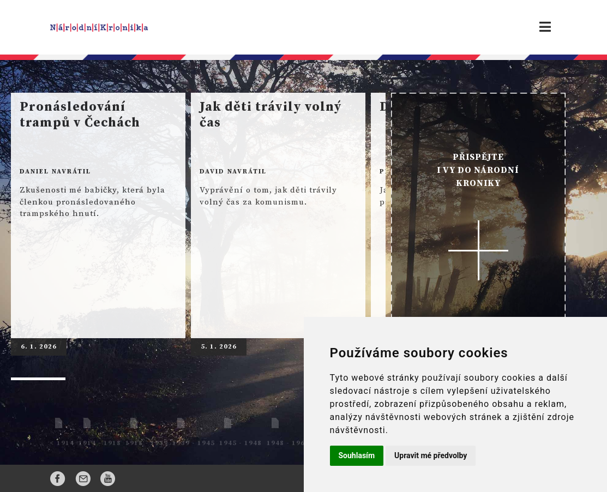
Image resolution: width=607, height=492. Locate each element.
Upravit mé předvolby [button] (430, 455)
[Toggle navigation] (545, 27)
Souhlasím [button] (357, 455)
